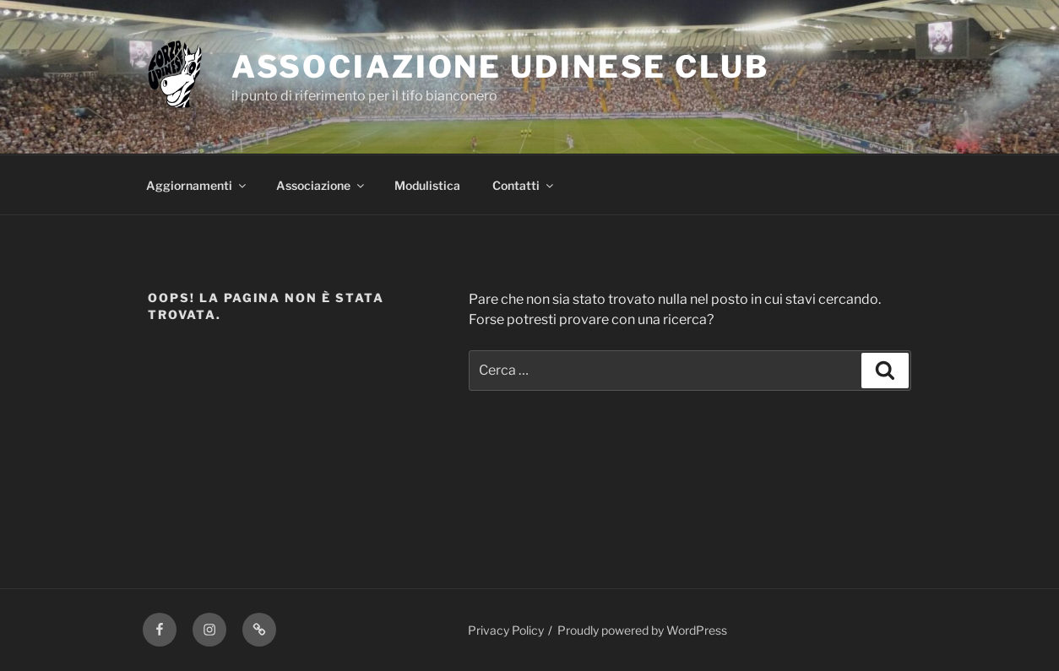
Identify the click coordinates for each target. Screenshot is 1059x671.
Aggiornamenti (197, 185)
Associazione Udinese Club (500, 66)
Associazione (321, 185)
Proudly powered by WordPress (642, 630)
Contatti (524, 185)
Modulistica (427, 185)
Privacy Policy (506, 630)
